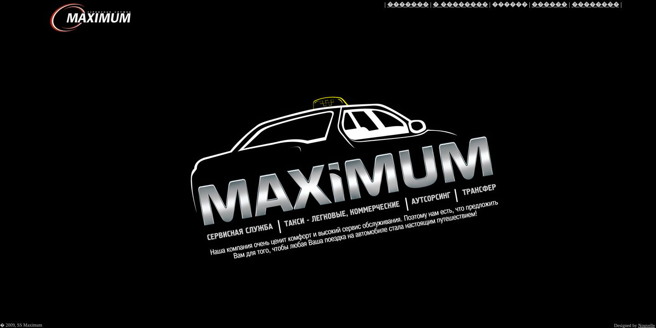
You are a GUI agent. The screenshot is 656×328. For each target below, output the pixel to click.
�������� (595, 4)
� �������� (460, 4)
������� (408, 4)
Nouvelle (646, 325)
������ (549, 4)
